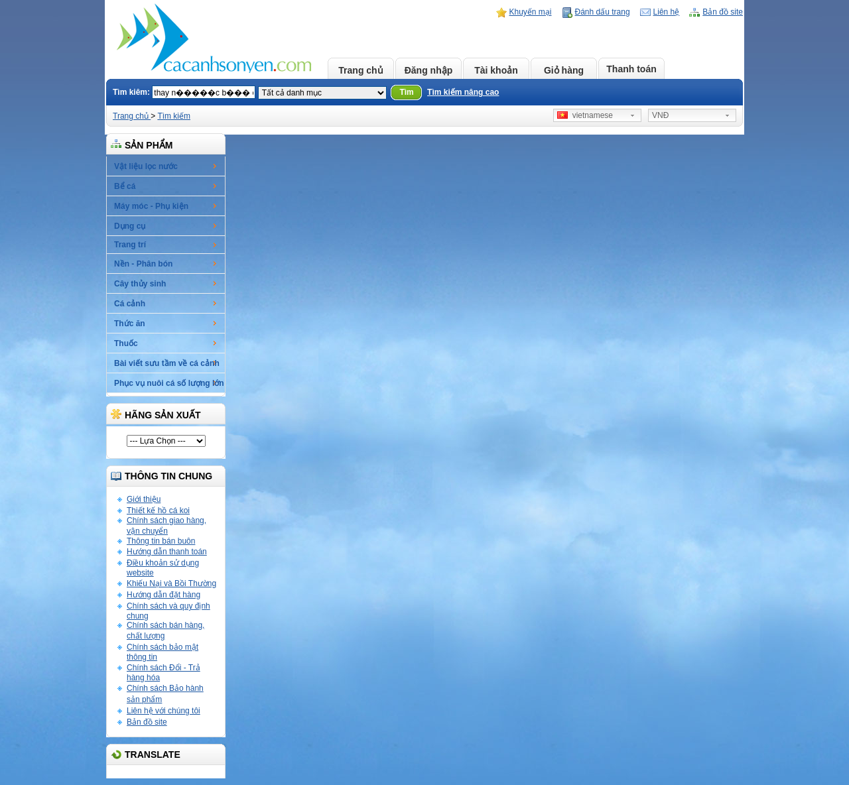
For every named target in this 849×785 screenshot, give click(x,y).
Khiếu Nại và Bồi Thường (171, 583)
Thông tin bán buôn (161, 541)
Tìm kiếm (173, 116)
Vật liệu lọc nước (146, 166)
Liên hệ (666, 12)
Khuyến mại (530, 12)
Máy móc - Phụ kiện (151, 206)
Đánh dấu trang (602, 12)
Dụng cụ (129, 226)
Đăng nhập (429, 70)
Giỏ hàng (564, 70)
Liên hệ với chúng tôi (163, 710)
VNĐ (660, 115)
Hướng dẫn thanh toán (167, 551)
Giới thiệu (144, 499)
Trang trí (130, 244)
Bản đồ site (722, 12)
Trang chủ (360, 70)
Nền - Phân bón (143, 264)
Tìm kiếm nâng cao (463, 92)
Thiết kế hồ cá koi (158, 510)
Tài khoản (496, 70)
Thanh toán (631, 69)
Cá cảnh (129, 303)
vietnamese (585, 115)
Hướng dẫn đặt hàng (163, 594)
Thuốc (126, 343)
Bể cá (124, 186)
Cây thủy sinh (140, 283)
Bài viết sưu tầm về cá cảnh (167, 363)
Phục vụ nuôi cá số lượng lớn (169, 383)
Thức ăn (129, 323)
